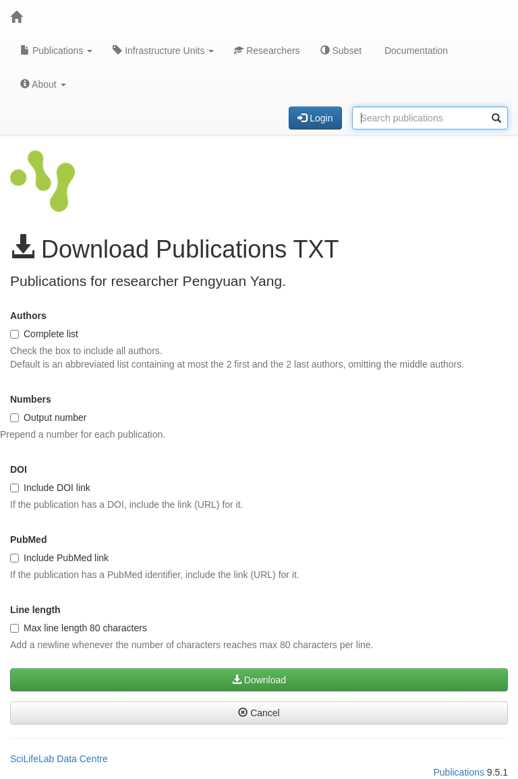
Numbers (30, 399)
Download (259, 679)
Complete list (44, 333)
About (43, 84)
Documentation (415, 50)
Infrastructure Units (163, 50)
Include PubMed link (59, 557)
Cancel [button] (258, 713)
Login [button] (315, 118)
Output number (48, 417)
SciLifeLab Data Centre (59, 758)
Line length (35, 609)
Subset (341, 50)
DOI (18, 469)
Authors (28, 315)
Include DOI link (50, 487)
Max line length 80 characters (78, 628)
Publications (56, 50)
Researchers (266, 50)
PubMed (28, 539)
